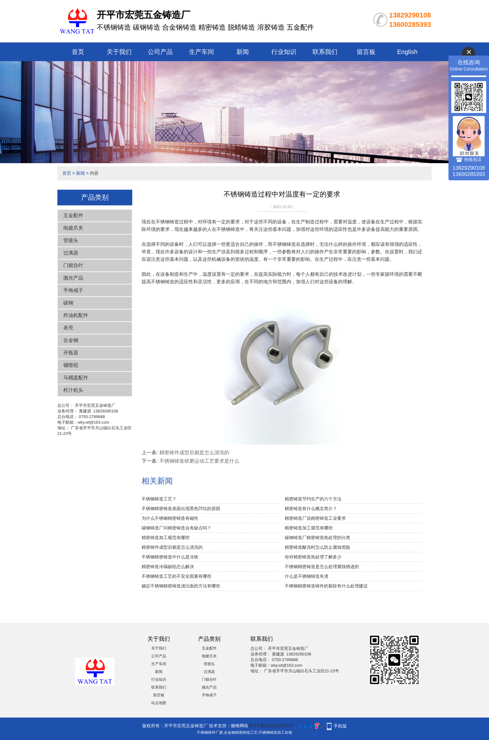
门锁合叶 (73, 265)
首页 (78, 51)
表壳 (68, 327)
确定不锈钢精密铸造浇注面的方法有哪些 (181, 585)
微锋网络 (239, 725)
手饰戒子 (73, 290)
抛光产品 (73, 277)
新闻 (242, 51)
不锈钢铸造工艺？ (159, 498)
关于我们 (119, 51)
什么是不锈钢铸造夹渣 (306, 576)
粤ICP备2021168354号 (270, 725)
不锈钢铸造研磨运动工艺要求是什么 (199, 461)
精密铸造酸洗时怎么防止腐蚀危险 (317, 547)
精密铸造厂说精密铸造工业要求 (315, 518)
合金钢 (70, 340)
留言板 (366, 51)
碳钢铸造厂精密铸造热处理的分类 (317, 537)
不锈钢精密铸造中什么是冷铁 (170, 556)
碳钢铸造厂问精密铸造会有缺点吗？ (176, 527)
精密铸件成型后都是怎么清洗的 (194, 452)
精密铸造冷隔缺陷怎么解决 (168, 566)
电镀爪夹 (73, 228)
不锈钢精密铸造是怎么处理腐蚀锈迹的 (322, 566)
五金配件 (73, 215)
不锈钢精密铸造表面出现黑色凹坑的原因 (181, 508)
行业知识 (283, 51)
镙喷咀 (70, 365)
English (407, 51)
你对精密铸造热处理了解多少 (313, 556)
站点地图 (158, 703)
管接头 (70, 240)
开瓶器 (70, 352)
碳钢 (68, 302)
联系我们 (324, 51)
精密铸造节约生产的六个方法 (313, 498)
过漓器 (70, 253)
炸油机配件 (75, 315)
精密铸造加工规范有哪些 (309, 527)
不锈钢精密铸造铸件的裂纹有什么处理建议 (326, 585)
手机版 (340, 725)
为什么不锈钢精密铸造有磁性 (170, 518)
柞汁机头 (73, 390)
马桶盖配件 (75, 377)
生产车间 (201, 51)
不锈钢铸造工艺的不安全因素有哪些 (176, 576)
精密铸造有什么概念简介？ (311, 508)
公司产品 (160, 51)
